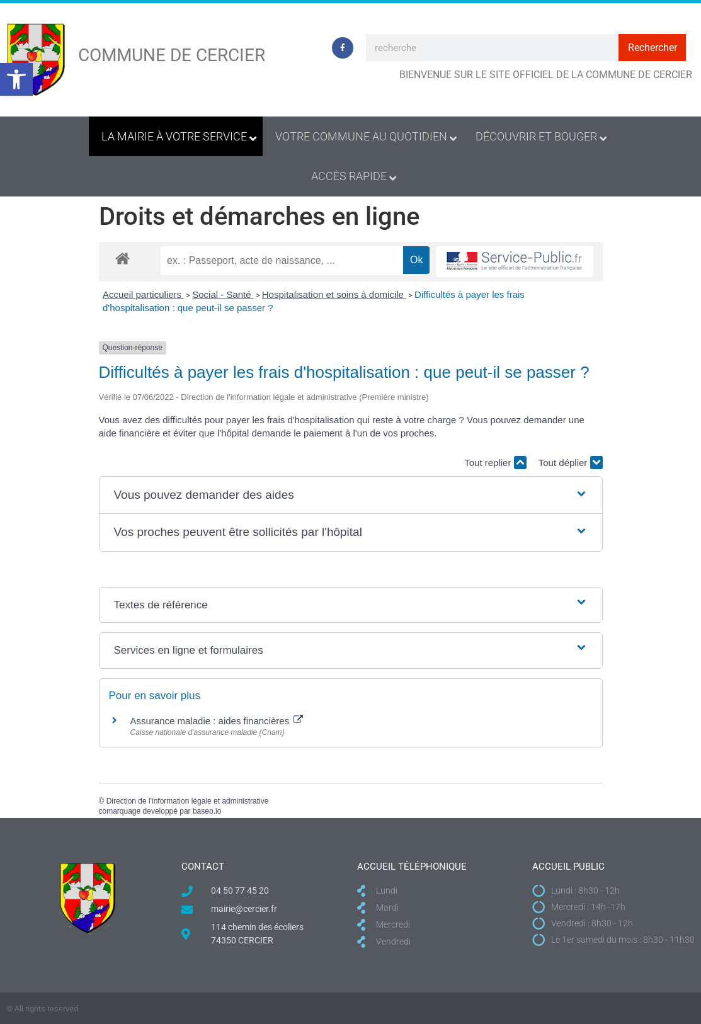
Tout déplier (571, 462)
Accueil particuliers (143, 294)
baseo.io (207, 811)
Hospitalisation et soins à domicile (334, 294)
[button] (16, 79)
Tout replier (495, 462)
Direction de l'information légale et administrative (187, 801)
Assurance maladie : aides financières (217, 720)
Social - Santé (223, 294)
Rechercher (652, 48)
